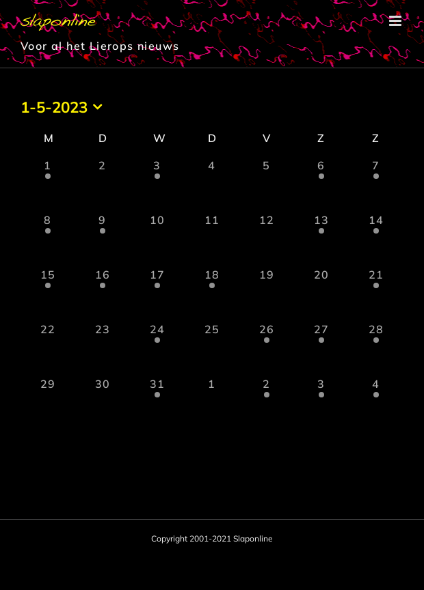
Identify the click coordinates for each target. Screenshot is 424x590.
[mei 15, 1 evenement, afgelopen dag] (48, 293)
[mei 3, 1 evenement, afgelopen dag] (157, 184)
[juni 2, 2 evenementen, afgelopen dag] (266, 403)
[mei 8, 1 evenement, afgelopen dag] (48, 239)
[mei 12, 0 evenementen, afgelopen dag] (266, 239)
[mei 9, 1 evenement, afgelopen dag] (102, 239)
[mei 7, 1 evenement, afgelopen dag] (376, 184)
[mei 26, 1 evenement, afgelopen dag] (266, 348)
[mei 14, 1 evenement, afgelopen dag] (376, 239)
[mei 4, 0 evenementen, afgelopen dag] (212, 184)
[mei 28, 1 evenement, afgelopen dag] (376, 348)
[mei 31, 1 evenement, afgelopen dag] (157, 403)
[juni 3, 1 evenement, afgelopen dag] (321, 403)
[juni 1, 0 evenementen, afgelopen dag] (212, 403)
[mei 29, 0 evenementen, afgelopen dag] (48, 403)
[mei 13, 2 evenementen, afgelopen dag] (321, 239)
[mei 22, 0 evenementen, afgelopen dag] (48, 348)
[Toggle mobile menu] (396, 21)
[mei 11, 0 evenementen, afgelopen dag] (212, 239)
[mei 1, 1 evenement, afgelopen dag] (48, 184)
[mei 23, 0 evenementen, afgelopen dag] (102, 348)
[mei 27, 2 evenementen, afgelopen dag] (321, 348)
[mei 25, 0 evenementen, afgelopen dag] (212, 348)
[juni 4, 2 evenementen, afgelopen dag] (376, 403)
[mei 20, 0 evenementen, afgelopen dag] (321, 293)
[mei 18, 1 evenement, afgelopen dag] (212, 293)
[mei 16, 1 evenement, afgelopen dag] (102, 293)
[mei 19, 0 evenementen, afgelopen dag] (266, 293)
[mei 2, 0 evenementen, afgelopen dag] (102, 184)
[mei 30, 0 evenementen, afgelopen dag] (102, 403)
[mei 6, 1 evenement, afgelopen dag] (321, 184)
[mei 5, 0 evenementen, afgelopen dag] (266, 184)
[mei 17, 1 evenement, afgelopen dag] (157, 293)
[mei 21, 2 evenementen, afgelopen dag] (376, 293)
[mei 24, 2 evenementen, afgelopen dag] (157, 348)
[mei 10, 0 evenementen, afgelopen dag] (157, 239)
